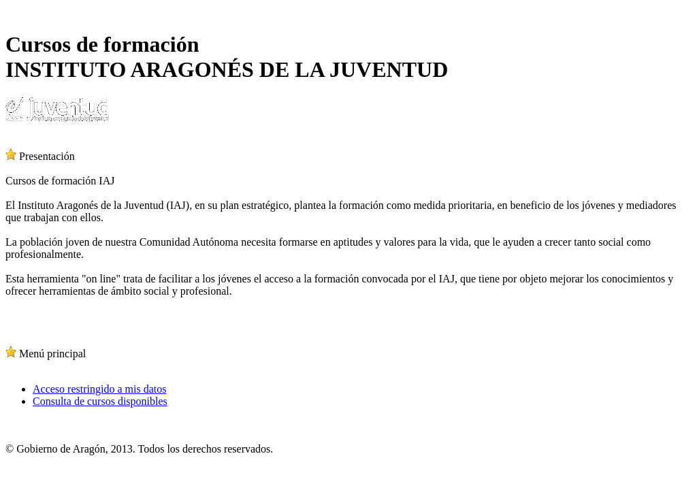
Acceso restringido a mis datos (99, 389)
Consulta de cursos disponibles (100, 401)
